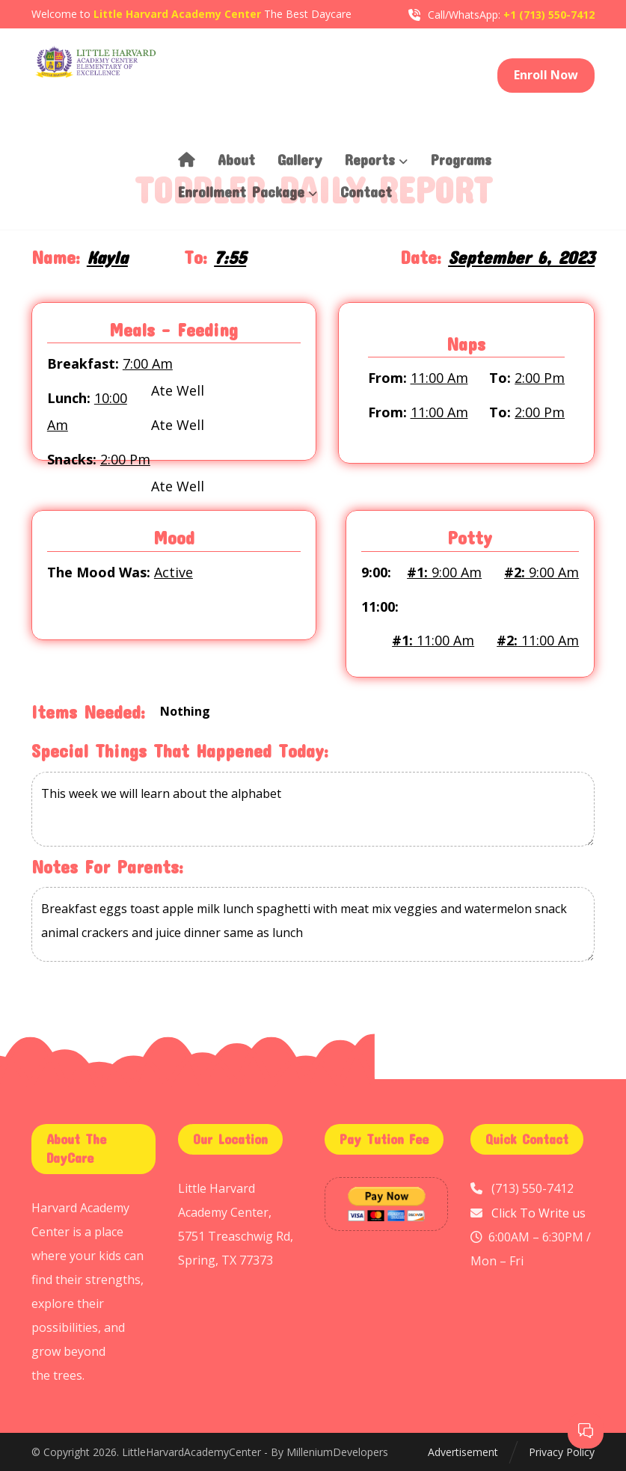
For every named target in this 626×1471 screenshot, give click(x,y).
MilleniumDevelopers (337, 1452)
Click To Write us (538, 1212)
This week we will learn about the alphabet (313, 810)
